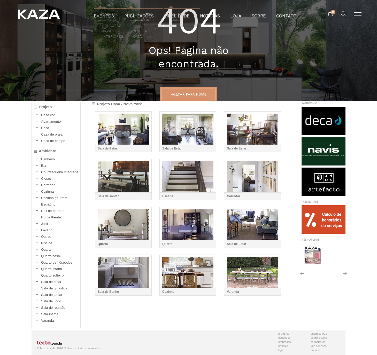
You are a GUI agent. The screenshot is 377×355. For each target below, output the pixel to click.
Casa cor (48, 115)
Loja (280, 350)
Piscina (46, 243)
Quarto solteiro (52, 275)
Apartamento (51, 121)
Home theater (51, 217)
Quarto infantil (52, 269)
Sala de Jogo (51, 301)
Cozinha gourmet (54, 198)
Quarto (46, 249)
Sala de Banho (108, 292)
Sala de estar (51, 282)
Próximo (345, 275)
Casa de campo (53, 141)
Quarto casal (51, 256)
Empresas (284, 341)
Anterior (302, 275)
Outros (46, 237)
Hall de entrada (52, 211)
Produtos (283, 333)
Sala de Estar (107, 148)
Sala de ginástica (54, 288)
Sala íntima (49, 314)
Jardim (46, 224)
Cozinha (47, 191)
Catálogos (284, 337)
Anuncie (316, 350)
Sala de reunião (53, 308)
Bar (44, 166)
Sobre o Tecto (319, 337)
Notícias (283, 346)
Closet (46, 178)
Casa (45, 128)
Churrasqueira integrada (59, 172)
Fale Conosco (319, 346)
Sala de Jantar (108, 196)
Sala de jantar (51, 295)
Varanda (47, 320)
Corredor (48, 185)
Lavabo (46, 230)
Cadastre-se (318, 341)
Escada (167, 196)
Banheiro (48, 159)
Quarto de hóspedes (56, 262)
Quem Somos (319, 333)
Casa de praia (52, 134)
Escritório (48, 204)
